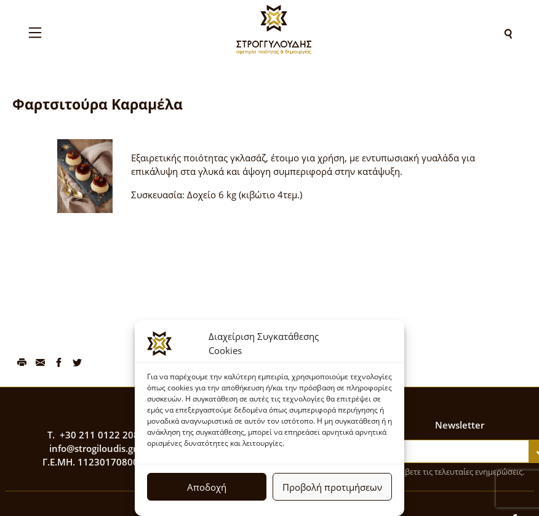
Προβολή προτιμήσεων (332, 487)
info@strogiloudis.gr (93, 448)
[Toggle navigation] (35, 32)
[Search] (508, 32)
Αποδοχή (206, 487)
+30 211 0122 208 (99, 435)
